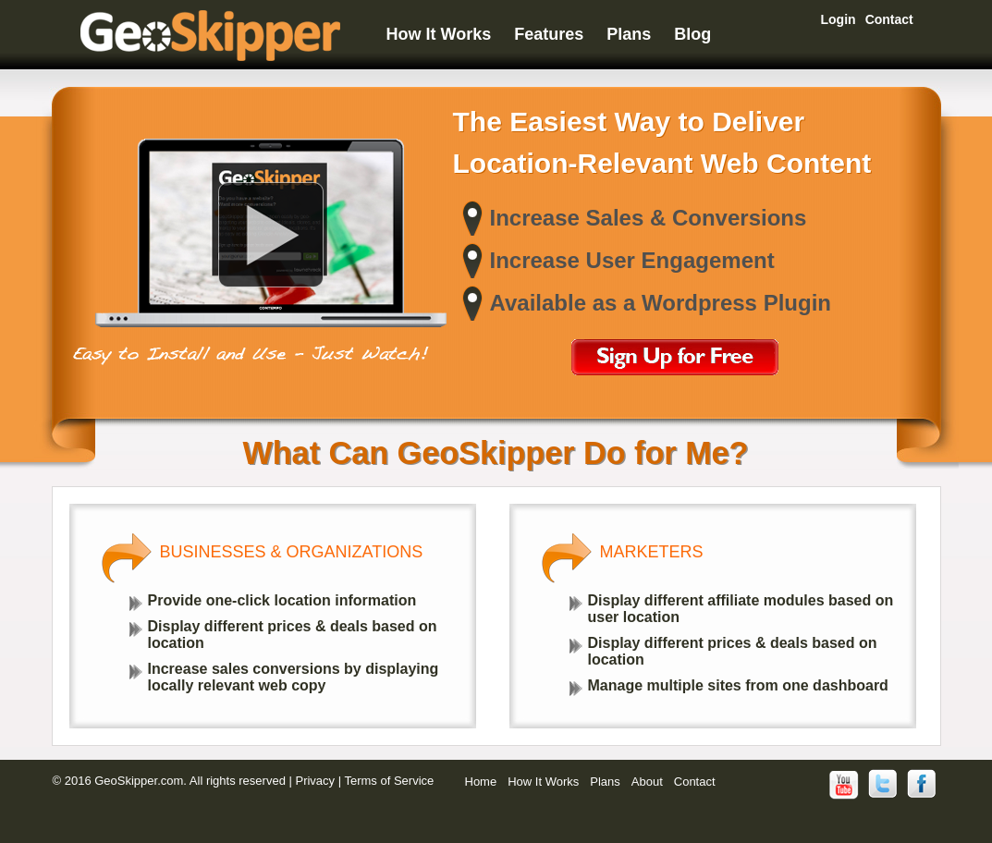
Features (548, 34)
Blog (692, 34)
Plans (628, 34)
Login (838, 19)
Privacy (315, 781)
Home (481, 781)
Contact (889, 19)
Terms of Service (389, 781)
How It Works (439, 34)
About (647, 781)
